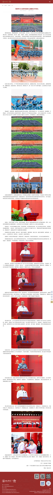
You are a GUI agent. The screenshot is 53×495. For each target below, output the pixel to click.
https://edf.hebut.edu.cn (15, 492)
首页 (2, 5)
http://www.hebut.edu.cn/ (12, 489)
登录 (50, 488)
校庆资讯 (6, 5)
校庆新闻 (9, 5)
